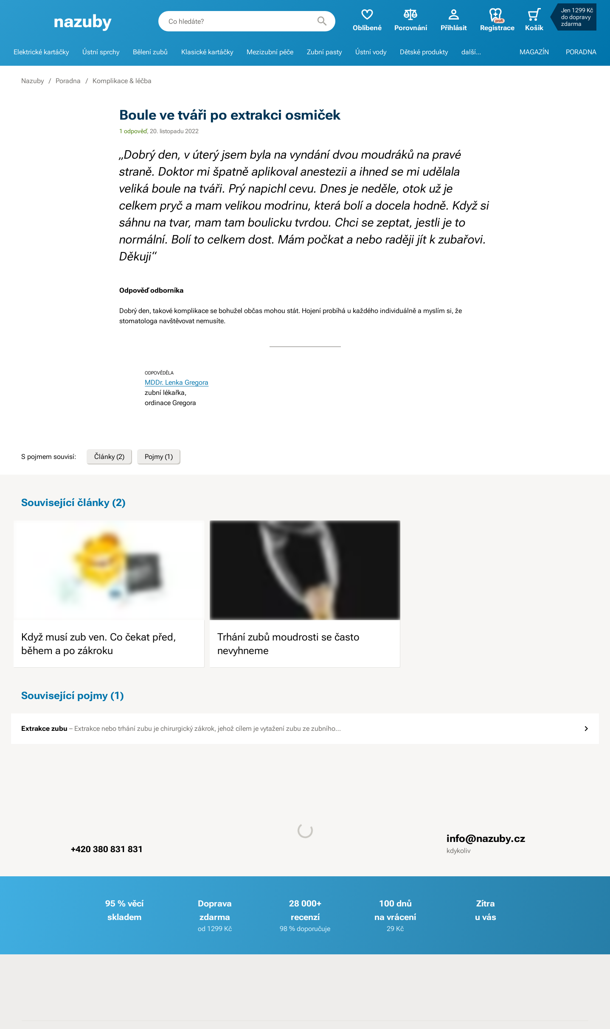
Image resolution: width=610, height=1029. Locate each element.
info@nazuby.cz (486, 838)
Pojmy (159, 457)
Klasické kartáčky (207, 52)
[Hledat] (322, 21)
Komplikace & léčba (122, 81)
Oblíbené (367, 19)
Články (109, 457)
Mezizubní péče (270, 52)
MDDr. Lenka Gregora (176, 382)
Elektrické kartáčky (41, 52)
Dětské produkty (424, 52)
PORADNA (581, 52)
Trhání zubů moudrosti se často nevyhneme (288, 644)
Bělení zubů (150, 52)
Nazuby (32, 81)
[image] (109, 570)
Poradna (68, 81)
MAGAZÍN (534, 52)
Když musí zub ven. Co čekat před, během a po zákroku (98, 644)
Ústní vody (370, 52)
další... (471, 52)
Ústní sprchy (100, 52)
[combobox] (246, 21)
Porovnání (410, 19)
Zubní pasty (324, 52)
